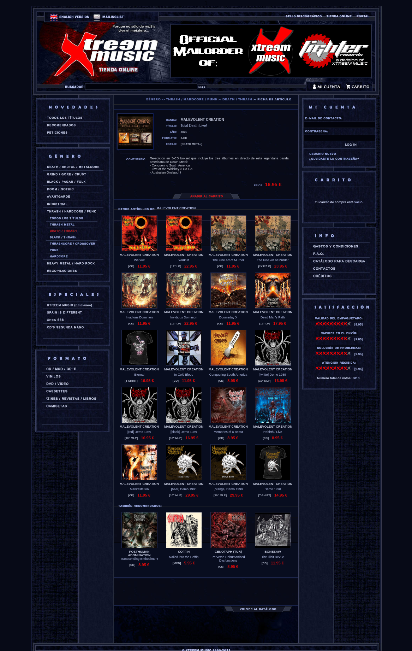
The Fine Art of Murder (228, 260)
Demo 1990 (272, 489)
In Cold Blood (183, 374)
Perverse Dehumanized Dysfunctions (228, 558)
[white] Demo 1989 (272, 374)
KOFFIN (184, 551)
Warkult (139, 260)
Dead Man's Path (273, 317)
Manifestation (139, 489)
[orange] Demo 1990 (228, 489)
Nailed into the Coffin (183, 557)
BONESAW (272, 551)
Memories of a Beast (228, 432)
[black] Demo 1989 (184, 432)
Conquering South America (228, 374)
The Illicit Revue (272, 557)
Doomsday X (228, 317)
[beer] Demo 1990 (183, 489)
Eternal (139, 374)
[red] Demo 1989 (139, 432)
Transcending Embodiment (139, 559)
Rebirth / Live (272, 432)
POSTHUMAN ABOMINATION (139, 553)
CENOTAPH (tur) (228, 551)
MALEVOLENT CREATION (139, 255)
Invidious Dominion (139, 317)
